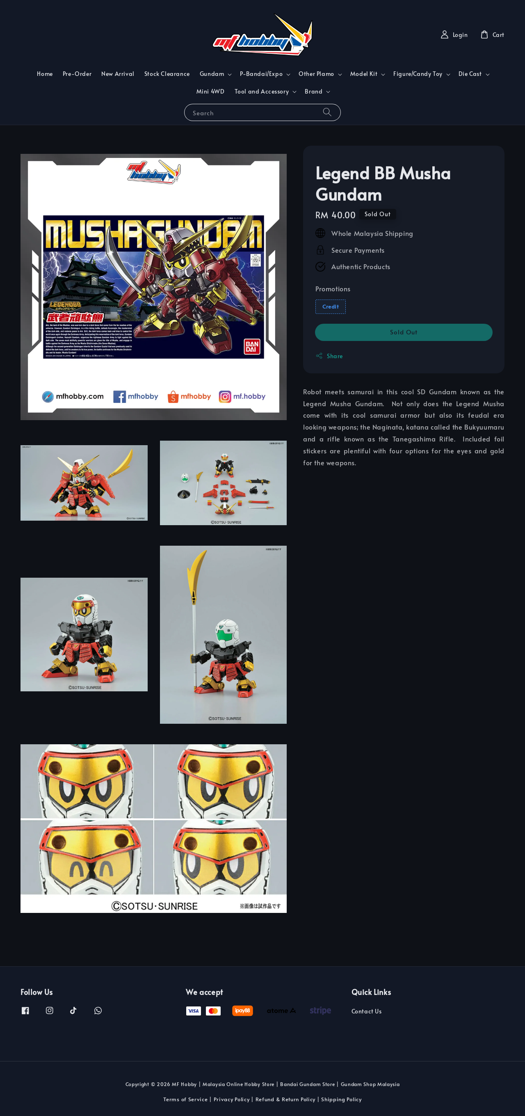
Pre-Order (77, 74)
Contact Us (367, 1011)
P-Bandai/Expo (261, 74)
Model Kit (363, 74)
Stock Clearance (167, 74)
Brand (313, 91)
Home (44, 74)
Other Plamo (316, 74)
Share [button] (329, 356)
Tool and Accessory (262, 91)
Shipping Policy (341, 1099)
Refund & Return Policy (285, 1099)
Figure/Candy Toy (418, 74)
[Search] (327, 112)
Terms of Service (185, 1099)
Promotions (333, 288)
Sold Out (404, 331)
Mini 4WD (210, 91)
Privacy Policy (232, 1099)
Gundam (212, 74)
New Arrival (118, 74)
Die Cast (470, 74)
